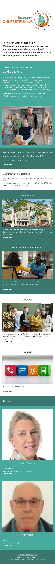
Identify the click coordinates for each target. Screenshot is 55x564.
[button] (2, 3)
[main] (27, 49)
